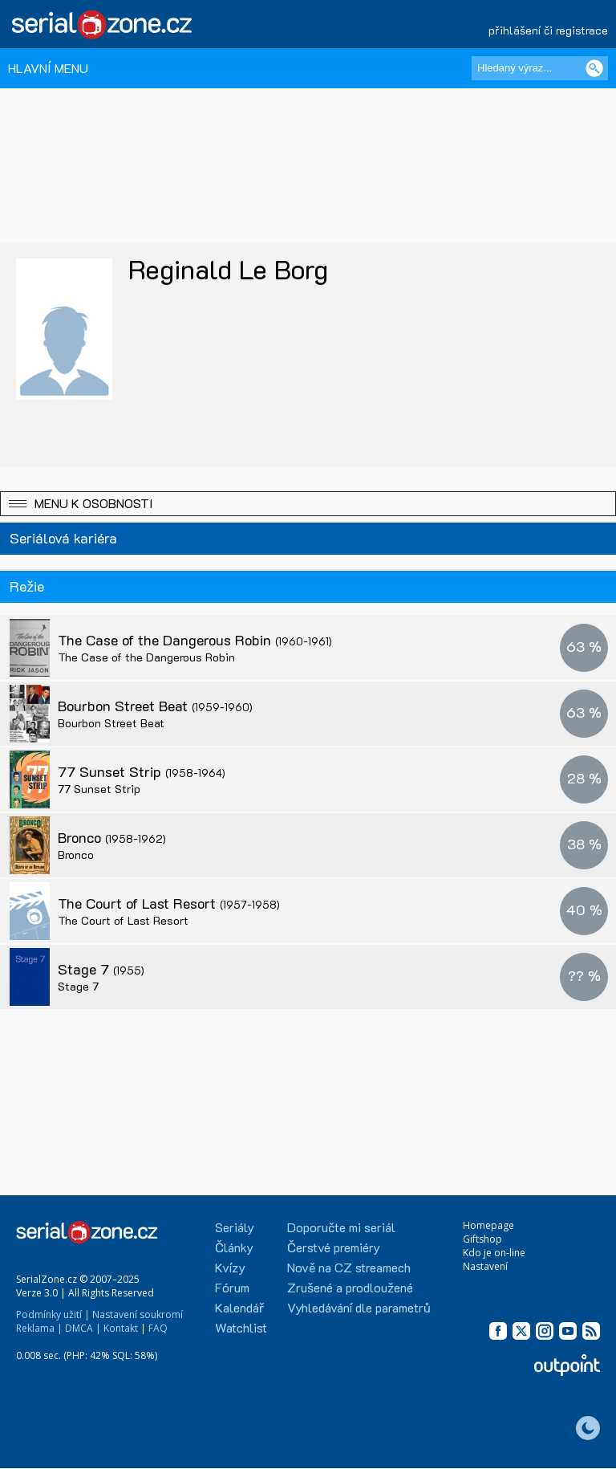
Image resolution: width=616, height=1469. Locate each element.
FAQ (158, 1328)
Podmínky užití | (53, 1314)
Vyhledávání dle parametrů (359, 1307)
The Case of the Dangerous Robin (195, 639)
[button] (308, 503)
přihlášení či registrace (548, 30)
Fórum (232, 1287)
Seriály (234, 1227)
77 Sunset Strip (141, 771)
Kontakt (120, 1328)
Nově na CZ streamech (349, 1267)
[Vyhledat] (594, 68)
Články (234, 1247)
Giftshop (482, 1239)
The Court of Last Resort (169, 903)
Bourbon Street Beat (155, 705)
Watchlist (241, 1327)
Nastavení (485, 1266)
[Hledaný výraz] (540, 68)
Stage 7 (101, 969)
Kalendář (239, 1307)
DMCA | (83, 1328)
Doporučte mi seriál (341, 1227)
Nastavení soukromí (137, 1314)
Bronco (112, 837)
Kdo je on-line (494, 1252)
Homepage (488, 1225)
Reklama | (39, 1328)
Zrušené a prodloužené (350, 1287)
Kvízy (230, 1267)
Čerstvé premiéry (333, 1247)
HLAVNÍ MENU (48, 67)
